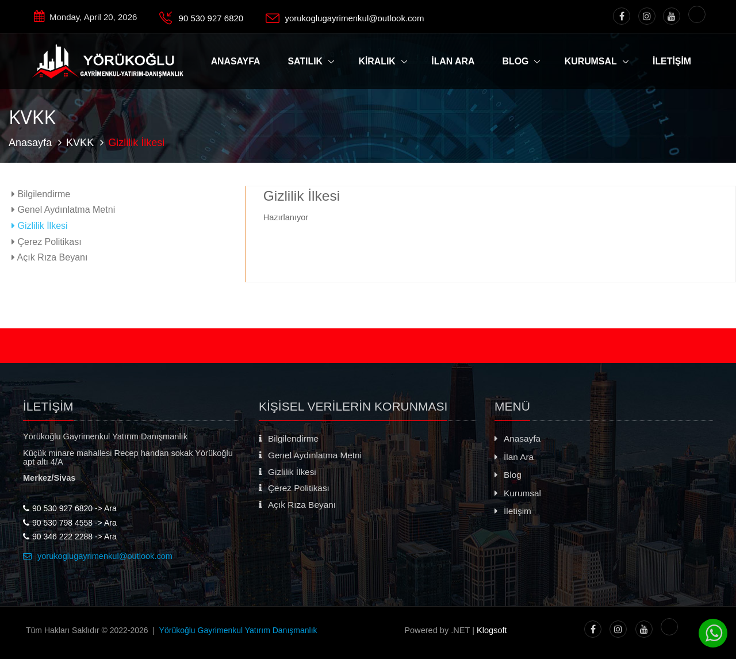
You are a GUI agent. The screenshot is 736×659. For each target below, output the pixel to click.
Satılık (305, 61)
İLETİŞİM (672, 61)
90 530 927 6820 (211, 18)
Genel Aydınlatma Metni (63, 209)
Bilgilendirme (41, 194)
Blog (516, 61)
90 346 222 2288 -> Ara (70, 536)
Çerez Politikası (47, 241)
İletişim (512, 511)
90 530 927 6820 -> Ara (70, 508)
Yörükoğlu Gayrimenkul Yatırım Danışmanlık (238, 630)
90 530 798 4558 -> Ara (70, 522)
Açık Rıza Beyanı (49, 257)
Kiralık (376, 61)
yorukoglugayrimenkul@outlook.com (354, 18)
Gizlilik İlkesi (40, 225)
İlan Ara (514, 457)
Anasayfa (30, 142)
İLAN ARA (452, 61)
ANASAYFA (235, 61)
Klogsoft (492, 630)
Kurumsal (591, 61)
